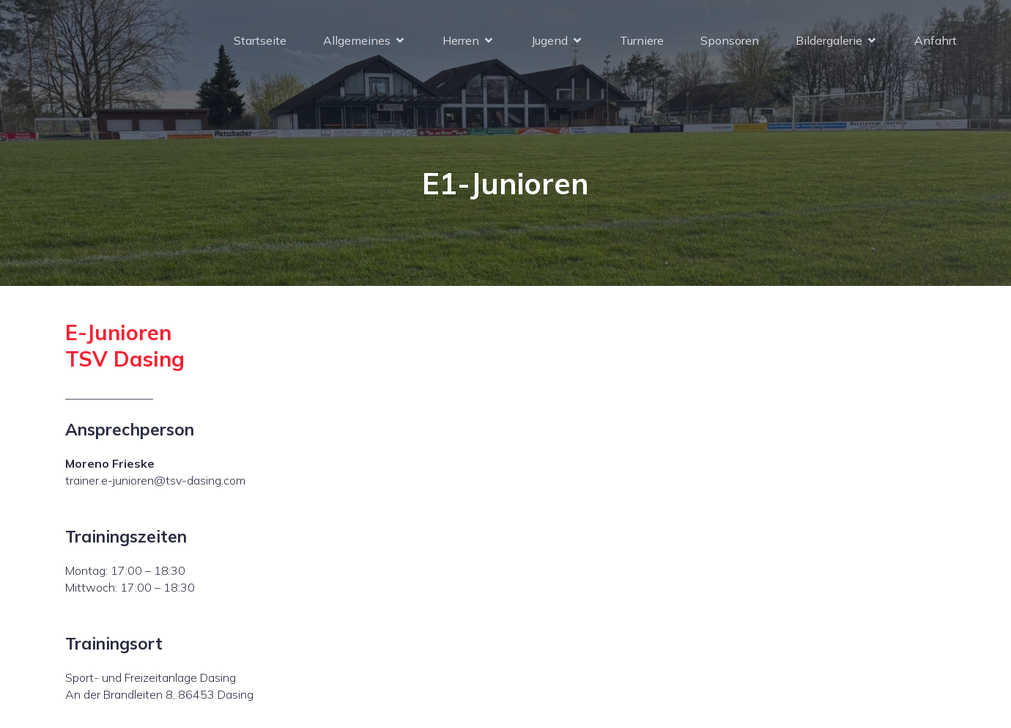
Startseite (260, 40)
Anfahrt (935, 40)
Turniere (642, 40)
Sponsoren (729, 40)
